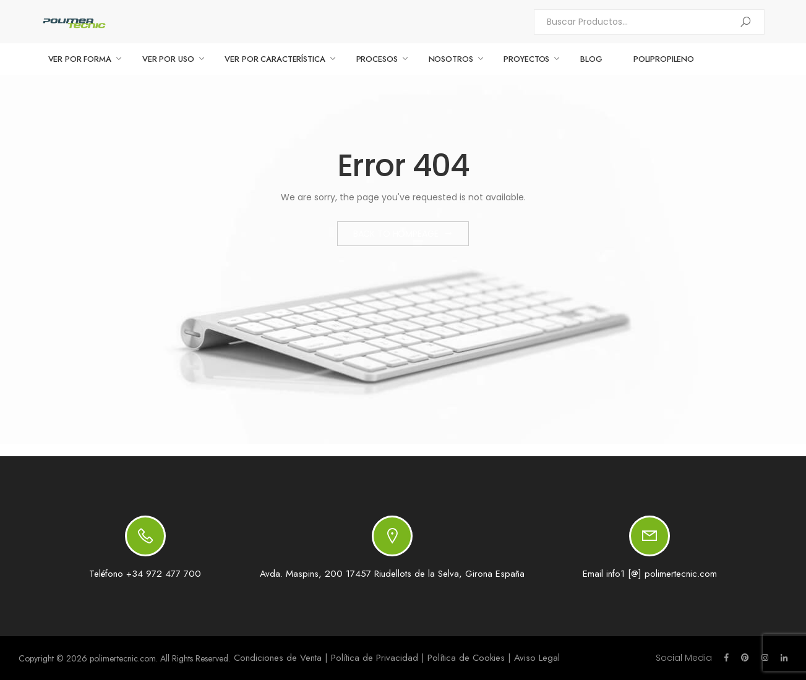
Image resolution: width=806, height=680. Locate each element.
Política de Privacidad (374, 658)
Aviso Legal (537, 658)
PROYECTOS (526, 59)
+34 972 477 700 (163, 573)
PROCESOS (377, 59)
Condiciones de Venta (278, 658)
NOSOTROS (451, 59)
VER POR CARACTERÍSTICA (275, 59)
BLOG (591, 59)
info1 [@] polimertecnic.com (661, 573)
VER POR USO (168, 59)
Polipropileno (663, 59)
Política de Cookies (466, 658)
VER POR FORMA (79, 59)
